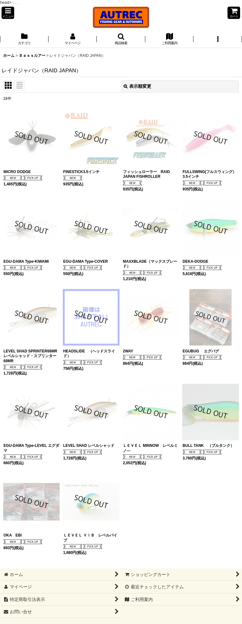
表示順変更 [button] (137, 86)
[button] (8, 13)
